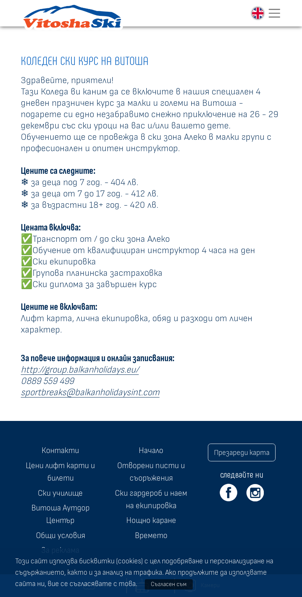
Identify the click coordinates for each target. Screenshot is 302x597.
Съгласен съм (169, 584)
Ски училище (60, 493)
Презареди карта (241, 452)
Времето (151, 535)
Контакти (60, 450)
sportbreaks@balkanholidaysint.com (90, 392)
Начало (151, 450)
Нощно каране (151, 520)
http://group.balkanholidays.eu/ (80, 369)
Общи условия (60, 535)
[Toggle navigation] (274, 13)
